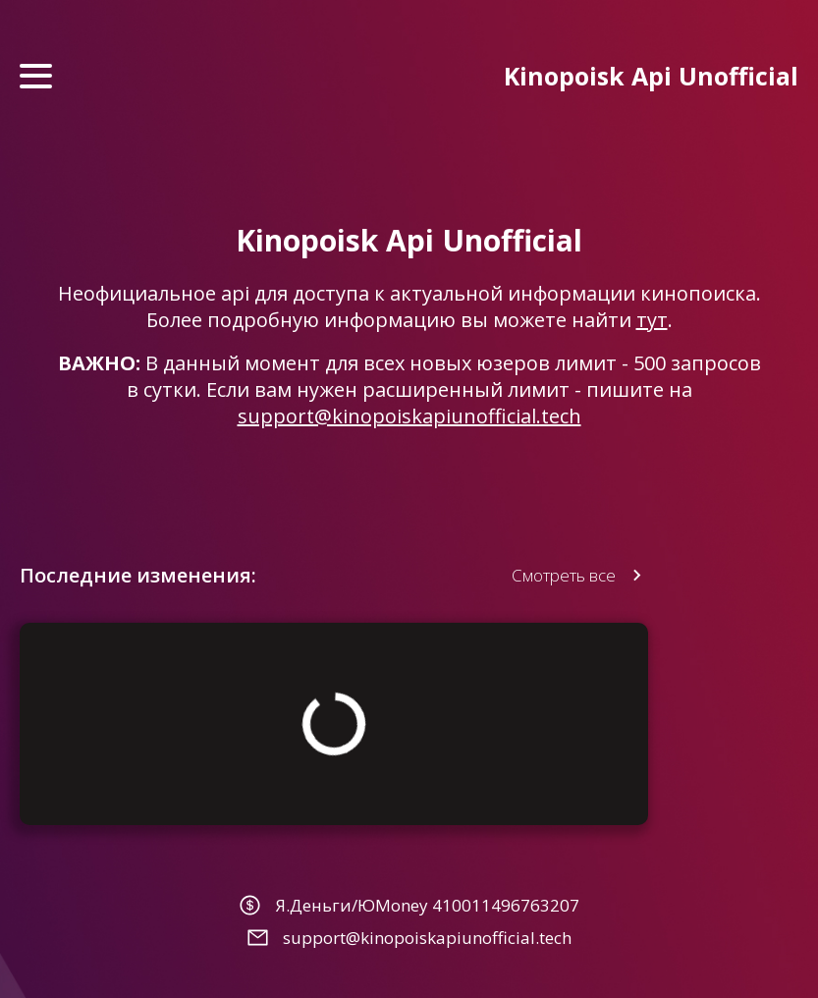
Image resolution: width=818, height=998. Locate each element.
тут (652, 319)
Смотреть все (564, 575)
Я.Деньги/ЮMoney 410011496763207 (427, 905)
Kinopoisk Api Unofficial (651, 75)
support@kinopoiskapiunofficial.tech (409, 416)
